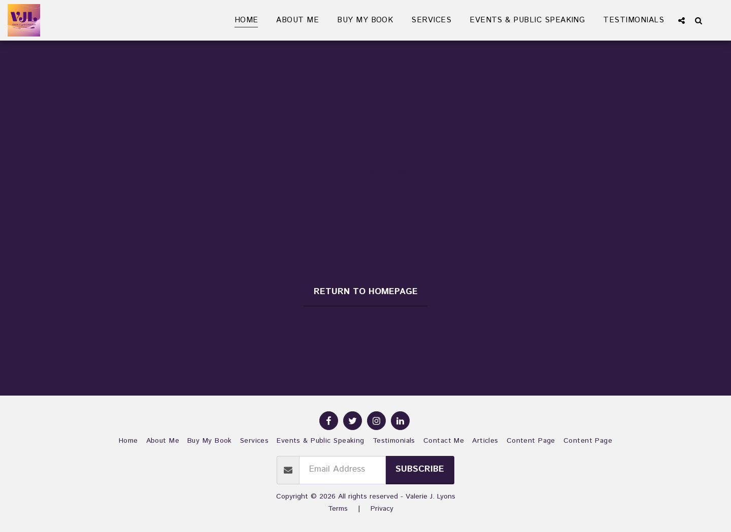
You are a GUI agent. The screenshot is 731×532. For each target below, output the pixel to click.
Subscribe (419, 469)
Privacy (382, 509)
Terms (338, 509)
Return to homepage (366, 292)
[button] (681, 20)
